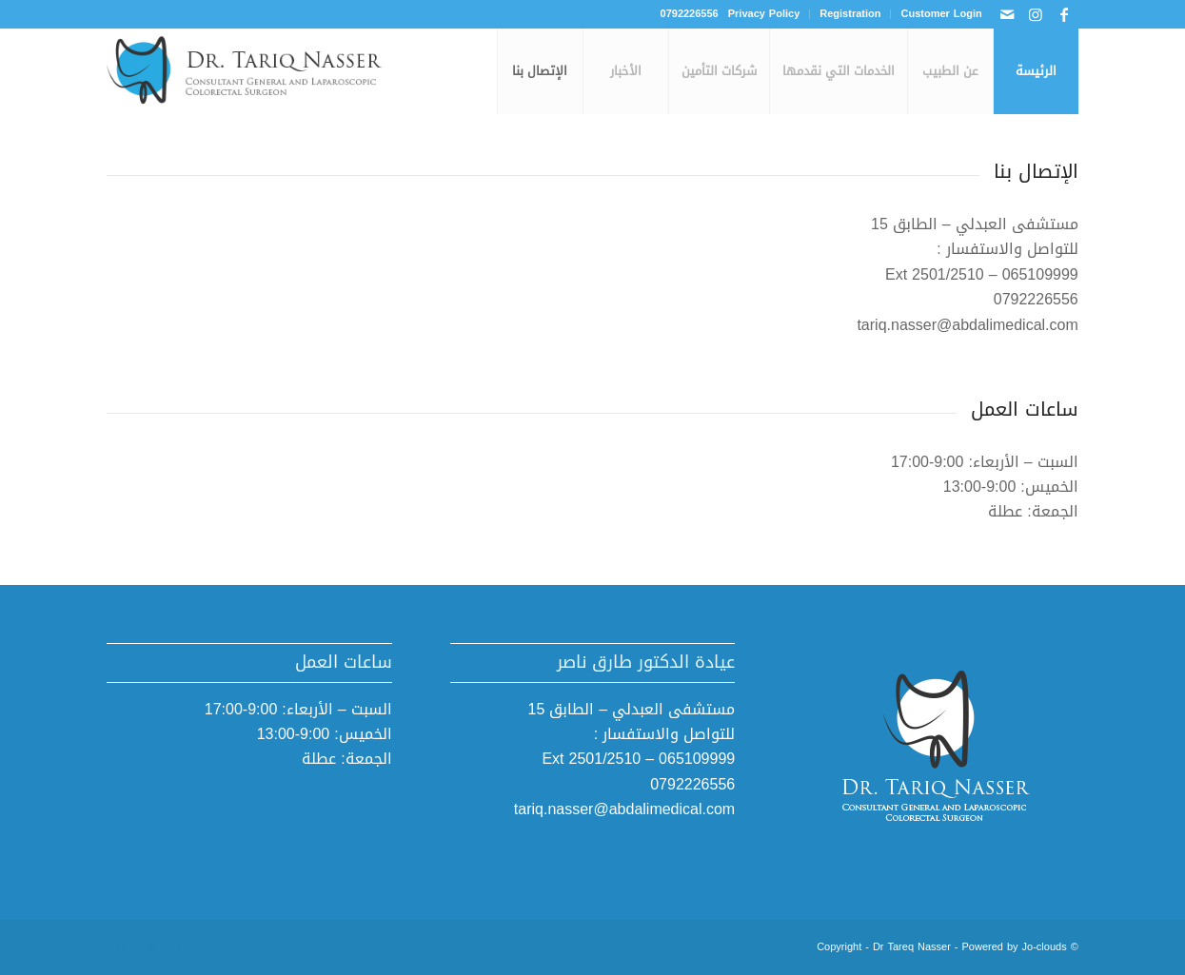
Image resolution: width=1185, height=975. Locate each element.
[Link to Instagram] (1035, 14)
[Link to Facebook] (1064, 14)
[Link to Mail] (1007, 14)
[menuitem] (935, 14)
